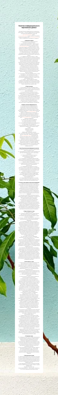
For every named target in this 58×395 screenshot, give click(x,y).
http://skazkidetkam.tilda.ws (27, 34)
